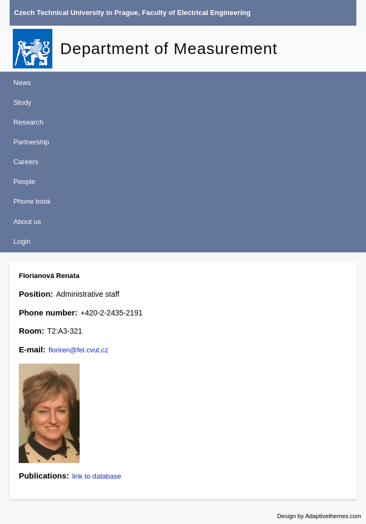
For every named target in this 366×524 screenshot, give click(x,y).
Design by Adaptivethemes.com (319, 516)
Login (21, 241)
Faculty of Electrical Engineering (196, 13)
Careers (25, 162)
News (22, 83)
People (24, 182)
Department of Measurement (169, 48)
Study (22, 102)
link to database (96, 476)
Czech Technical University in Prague (76, 13)
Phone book (32, 201)
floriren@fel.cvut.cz (78, 350)
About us (27, 222)
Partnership (31, 142)
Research (28, 122)
